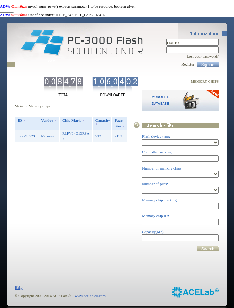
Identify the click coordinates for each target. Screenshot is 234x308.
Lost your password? (203, 56)
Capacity (102, 120)
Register (187, 64)
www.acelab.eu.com (90, 296)
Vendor (47, 120)
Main (19, 106)
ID (20, 120)
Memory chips (40, 106)
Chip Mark (71, 120)
